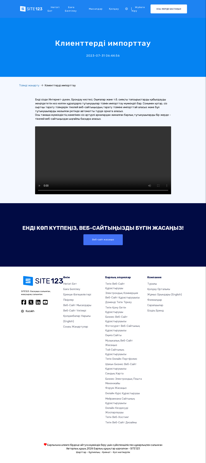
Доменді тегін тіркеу (118, 302)
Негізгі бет (54, 9)
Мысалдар (96, 8)
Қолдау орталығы (158, 289)
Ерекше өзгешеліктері (77, 294)
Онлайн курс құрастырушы (122, 393)
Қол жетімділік (121, 452)
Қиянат (106, 452)
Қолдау (114, 8)
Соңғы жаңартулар (75, 326)
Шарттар (81, 452)
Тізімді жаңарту (29, 85)
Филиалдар (154, 300)
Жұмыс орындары (164, 294)
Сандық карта (114, 373)
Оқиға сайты (113, 335)
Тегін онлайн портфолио (121, 359)
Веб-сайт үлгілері (74, 310)
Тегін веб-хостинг (117, 417)
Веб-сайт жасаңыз (103, 239)
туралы (152, 284)
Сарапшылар (155, 305)
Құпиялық (94, 452)
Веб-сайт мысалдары (77, 305)
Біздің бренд (155, 310)
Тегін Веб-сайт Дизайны (121, 422)
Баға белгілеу (71, 9)
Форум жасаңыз (116, 388)
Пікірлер (68, 300)
